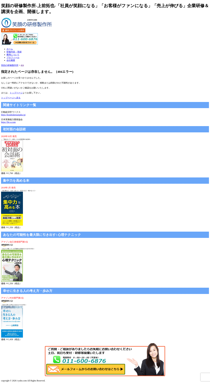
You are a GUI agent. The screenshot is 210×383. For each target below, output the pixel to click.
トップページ (16, 93)
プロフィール (12, 57)
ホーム (9, 49)
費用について (12, 55)
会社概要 (10, 60)
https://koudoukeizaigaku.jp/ (13, 115)
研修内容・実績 (14, 52)
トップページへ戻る (10, 98)
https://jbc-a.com (8, 122)
